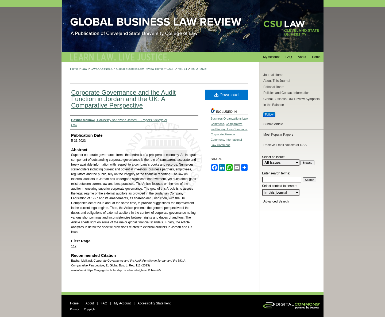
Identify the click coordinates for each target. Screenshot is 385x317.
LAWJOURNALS (102, 68)
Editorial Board (273, 87)
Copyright (89, 309)
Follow (269, 114)
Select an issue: (273, 157)
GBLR (171, 68)
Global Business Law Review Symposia (291, 99)
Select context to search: (279, 186)
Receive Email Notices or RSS (285, 145)
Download (226, 95)
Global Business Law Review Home (139, 68)
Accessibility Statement (154, 303)
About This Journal (276, 81)
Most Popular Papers (278, 134)
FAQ (104, 303)
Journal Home (273, 75)
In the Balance (273, 105)
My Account (122, 303)
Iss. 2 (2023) (199, 68)
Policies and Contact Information (286, 93)
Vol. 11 (182, 68)
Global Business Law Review (192, 26)
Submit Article (273, 124)
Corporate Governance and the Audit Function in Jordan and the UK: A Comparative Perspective (123, 99)
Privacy (74, 309)
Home (74, 68)
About (90, 303)
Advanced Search (276, 201)
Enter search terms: (276, 173)
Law (84, 68)
